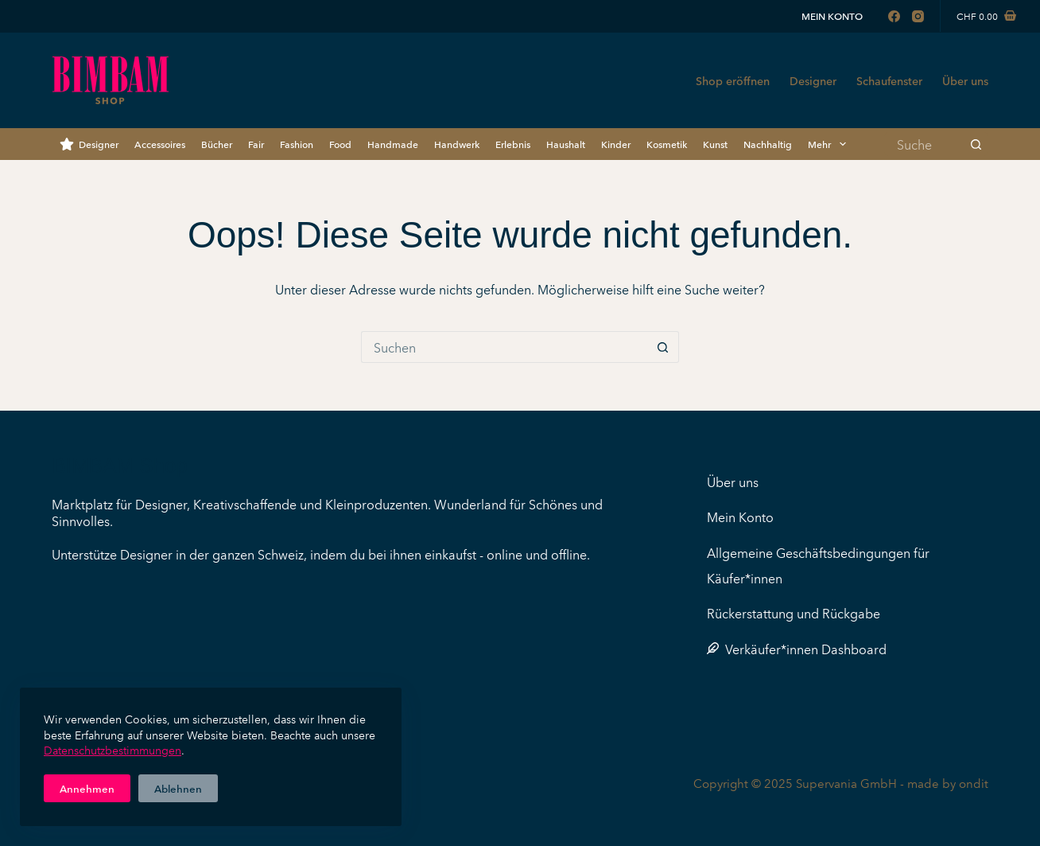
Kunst (715, 143)
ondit (973, 782)
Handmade (392, 143)
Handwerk (456, 143)
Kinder (616, 143)
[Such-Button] (976, 144)
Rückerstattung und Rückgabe (793, 613)
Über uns (965, 80)
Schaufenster (889, 80)
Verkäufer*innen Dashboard (797, 648)
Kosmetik (666, 143)
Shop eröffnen (733, 80)
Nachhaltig (767, 143)
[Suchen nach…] (924, 144)
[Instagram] (918, 16)
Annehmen (87, 788)
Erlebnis (512, 143)
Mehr (830, 144)
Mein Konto (832, 15)
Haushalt (565, 143)
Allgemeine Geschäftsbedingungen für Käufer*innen (818, 565)
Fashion (296, 143)
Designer (813, 80)
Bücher (216, 143)
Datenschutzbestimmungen (112, 750)
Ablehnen (178, 788)
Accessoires (159, 143)
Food (340, 143)
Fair (256, 143)
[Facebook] (894, 16)
